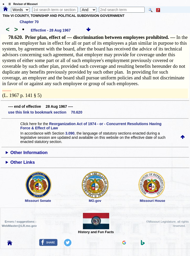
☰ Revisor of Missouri (22, 4)
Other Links (22, 162)
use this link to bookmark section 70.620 (45, 112)
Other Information (29, 152)
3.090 (70, 133)
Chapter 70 (29, 22)
